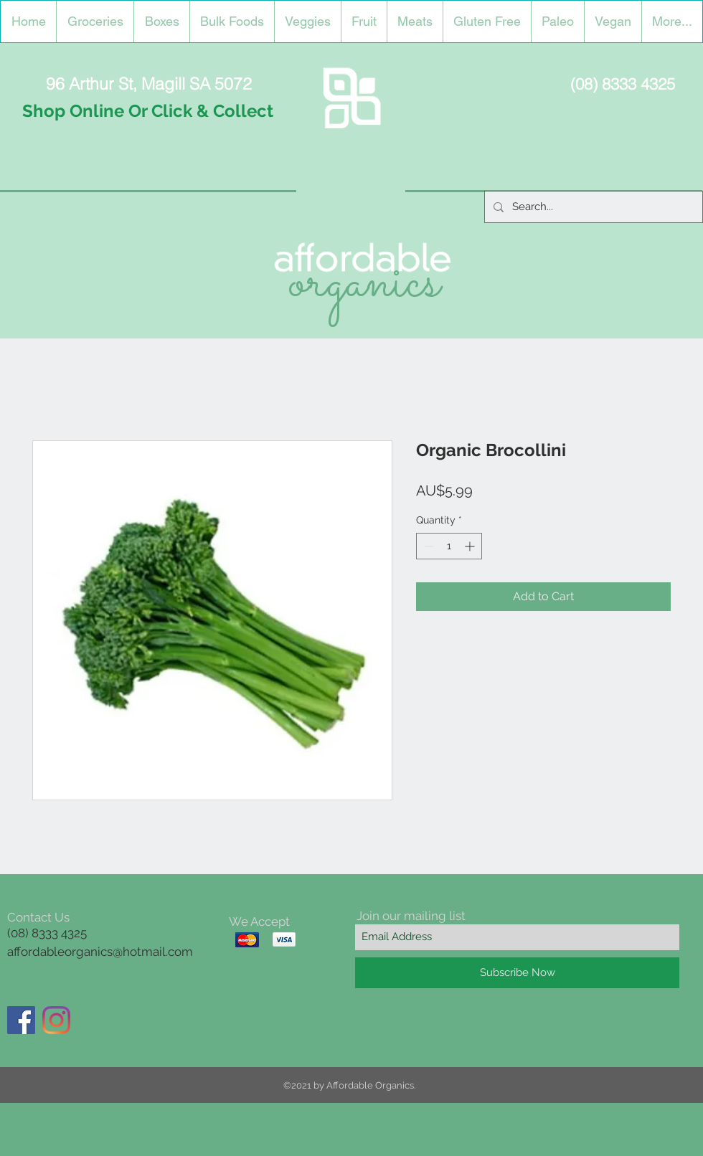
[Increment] (471, 546)
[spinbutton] (449, 546)
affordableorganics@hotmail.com (100, 951)
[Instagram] (56, 1020)
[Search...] (592, 206)
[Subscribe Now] (517, 972)
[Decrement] (427, 546)
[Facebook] (21, 1020)
